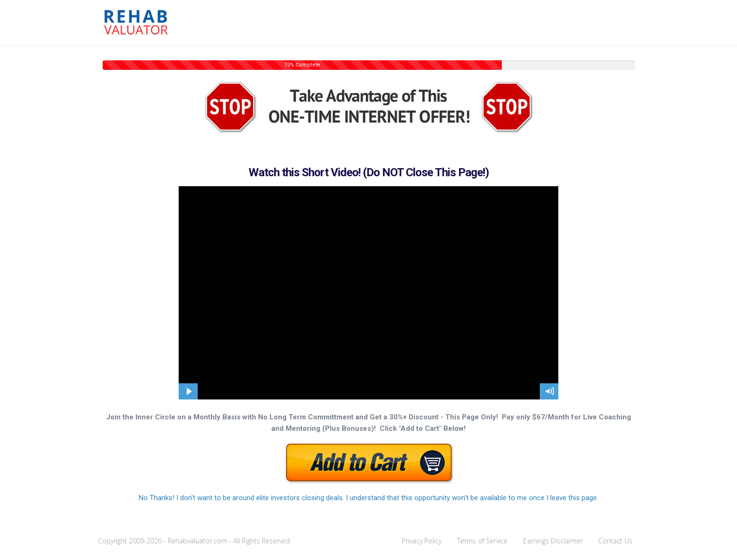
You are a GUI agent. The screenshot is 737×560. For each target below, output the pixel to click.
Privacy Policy (421, 540)
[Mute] (549, 391)
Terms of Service (482, 540)
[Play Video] (188, 391)
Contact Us (615, 540)
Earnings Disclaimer (553, 540)
